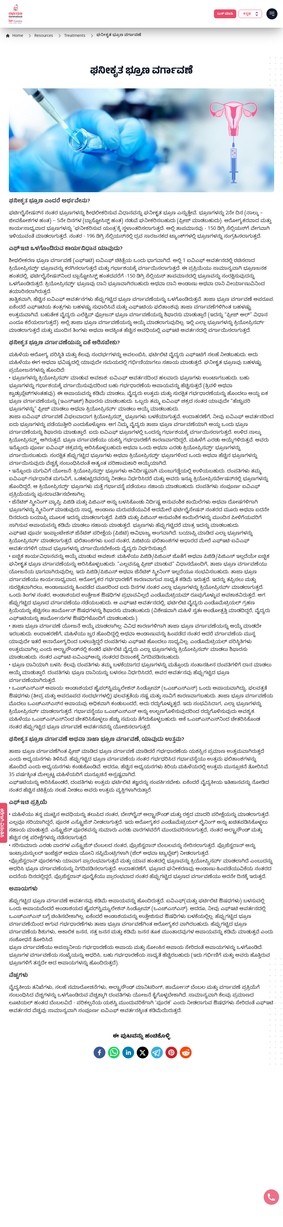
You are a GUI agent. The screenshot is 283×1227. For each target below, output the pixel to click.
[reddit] (186, 1052)
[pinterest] (171, 1052)
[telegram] (157, 1052)
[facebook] (99, 1052)
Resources (43, 36)
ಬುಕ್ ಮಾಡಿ (225, 14)
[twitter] (143, 1052)
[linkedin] (128, 1052)
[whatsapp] (114, 1052)
